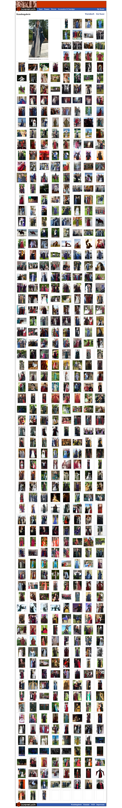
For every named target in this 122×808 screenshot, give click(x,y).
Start (40, 9)
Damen (46, 9)
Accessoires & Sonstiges (66, 9)
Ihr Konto (100, 9)
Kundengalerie (76, 805)
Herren (53, 9)
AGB (93, 805)
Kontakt (86, 805)
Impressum (100, 805)
